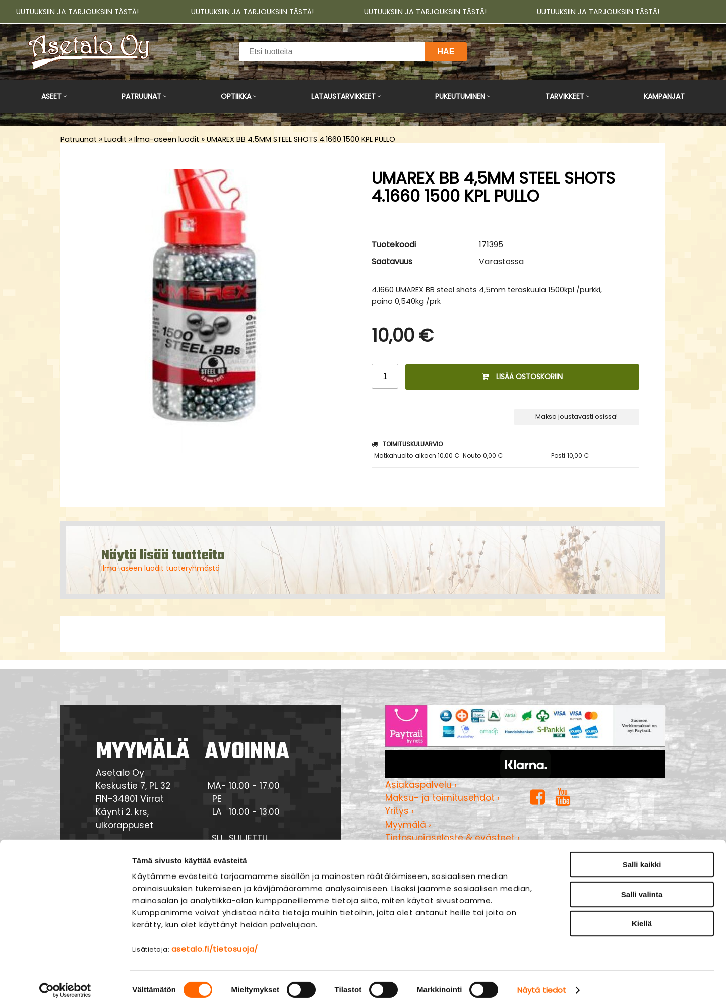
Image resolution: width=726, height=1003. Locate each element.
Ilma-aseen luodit (166, 139)
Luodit (115, 139)
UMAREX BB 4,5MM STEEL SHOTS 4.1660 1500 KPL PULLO (301, 139)
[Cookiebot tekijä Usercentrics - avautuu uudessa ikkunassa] (65, 983)
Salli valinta (642, 887)
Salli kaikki (642, 857)
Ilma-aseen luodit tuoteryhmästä (160, 568)
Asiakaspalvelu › (421, 785)
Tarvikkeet (564, 96)
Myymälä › (408, 825)
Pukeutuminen (460, 96)
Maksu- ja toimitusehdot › (442, 798)
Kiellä (642, 916)
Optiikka (236, 96)
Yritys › (399, 811)
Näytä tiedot (541, 983)
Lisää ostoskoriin (522, 376)
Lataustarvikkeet (343, 96)
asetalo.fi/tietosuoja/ (214, 941)
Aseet (51, 96)
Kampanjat (664, 96)
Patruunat (141, 96)
